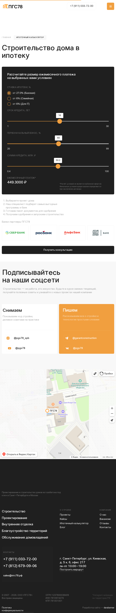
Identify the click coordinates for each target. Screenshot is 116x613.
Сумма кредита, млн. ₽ (21, 156)
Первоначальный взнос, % (24, 133)
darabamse (109, 608)
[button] (110, 6)
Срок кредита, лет (18, 110)
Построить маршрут (72, 570)
